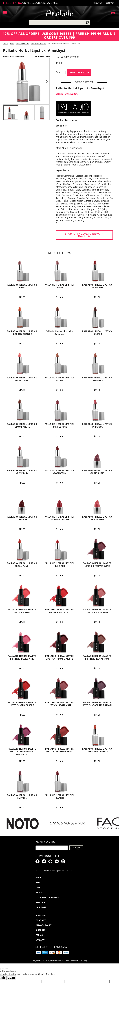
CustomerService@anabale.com (55, 870)
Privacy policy (43, 925)
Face (38, 877)
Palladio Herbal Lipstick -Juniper (97, 332)
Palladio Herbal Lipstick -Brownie (97, 379)
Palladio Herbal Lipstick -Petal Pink (22, 379)
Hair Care (40, 907)
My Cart (40, 940)
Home (5, 44)
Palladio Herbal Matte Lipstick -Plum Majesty (59, 657)
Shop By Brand (22, 44)
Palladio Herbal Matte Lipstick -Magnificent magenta (22, 751)
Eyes (37, 882)
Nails (38, 892)
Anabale (60, 14)
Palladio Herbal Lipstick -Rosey (59, 286)
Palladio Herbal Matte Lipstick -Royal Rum (97, 657)
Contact (110, 3)
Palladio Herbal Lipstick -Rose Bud (22, 472)
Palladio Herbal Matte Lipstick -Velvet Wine (97, 564)
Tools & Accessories (47, 897)
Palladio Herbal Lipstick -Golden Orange (22, 332)
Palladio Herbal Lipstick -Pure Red (97, 286)
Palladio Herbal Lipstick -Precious (97, 425)
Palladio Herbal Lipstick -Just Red (59, 564)
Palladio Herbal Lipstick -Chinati (22, 518)
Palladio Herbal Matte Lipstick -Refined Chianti (59, 750)
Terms (39, 935)
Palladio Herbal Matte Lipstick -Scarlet (59, 611)
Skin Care (40, 902)
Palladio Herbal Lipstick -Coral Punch (22, 564)
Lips (12, 44)
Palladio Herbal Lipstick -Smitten (22, 796)
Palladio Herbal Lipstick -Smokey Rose (22, 425)
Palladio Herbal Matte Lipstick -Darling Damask (97, 704)
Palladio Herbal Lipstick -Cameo (59, 796)
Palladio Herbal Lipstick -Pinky (22, 286)
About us (97, 3)
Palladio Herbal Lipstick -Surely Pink (59, 425)
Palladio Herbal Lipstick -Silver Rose (97, 518)
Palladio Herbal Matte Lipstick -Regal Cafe (59, 704)
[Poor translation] (11, 978)
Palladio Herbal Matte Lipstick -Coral (22, 611)
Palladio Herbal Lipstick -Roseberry (59, 472)
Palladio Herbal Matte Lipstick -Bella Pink (22, 657)
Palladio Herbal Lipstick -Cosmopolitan (59, 518)
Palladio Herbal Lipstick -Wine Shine (97, 472)
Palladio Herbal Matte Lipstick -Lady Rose (97, 611)
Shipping (40, 930)
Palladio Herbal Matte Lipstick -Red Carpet (22, 704)
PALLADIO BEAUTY (38, 44)
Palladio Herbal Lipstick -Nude (59, 379)
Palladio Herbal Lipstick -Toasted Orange (97, 750)
